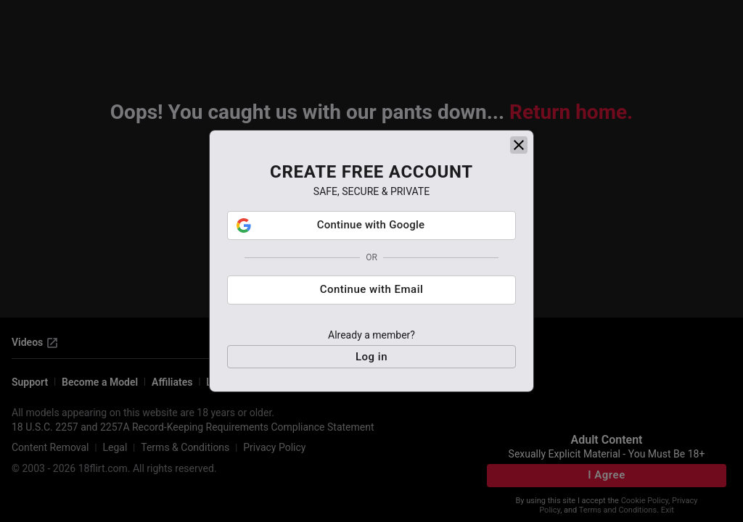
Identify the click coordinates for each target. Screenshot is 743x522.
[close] (519, 226)
